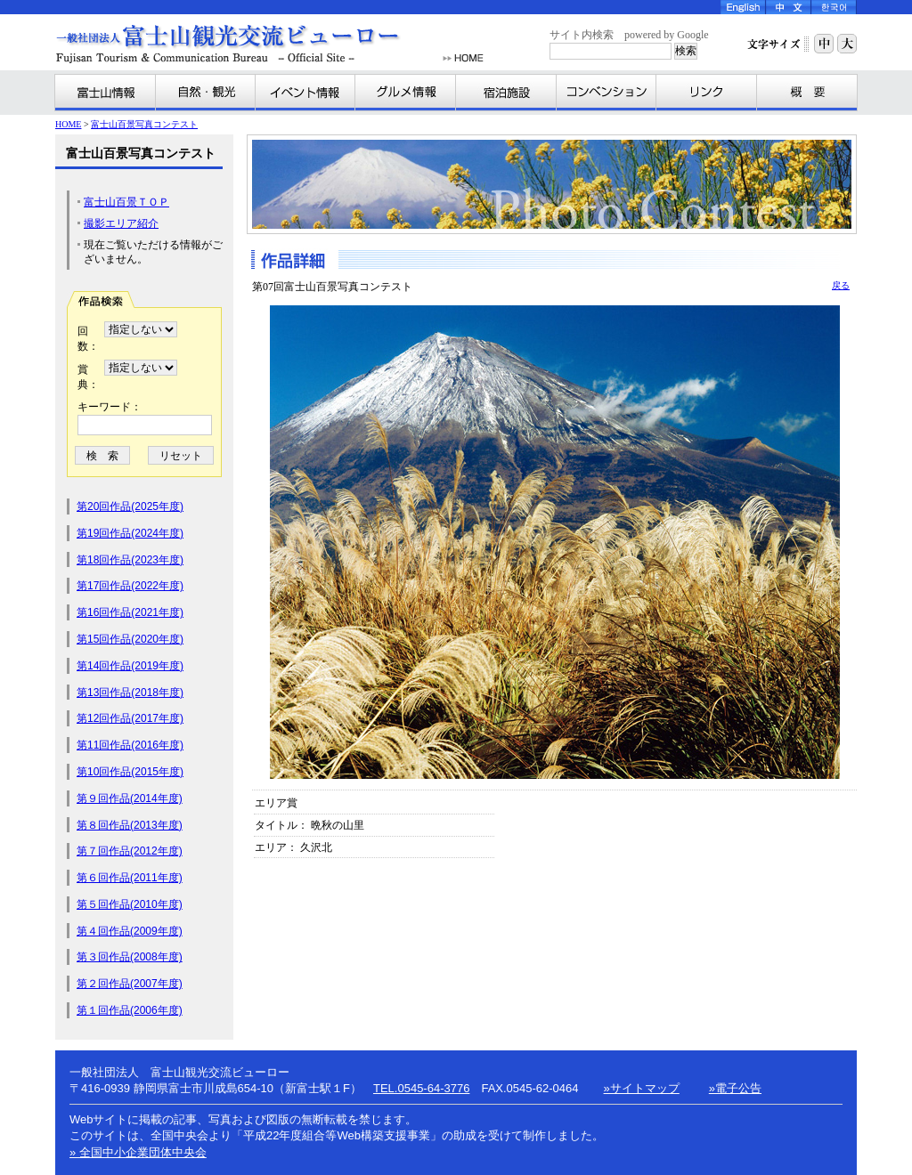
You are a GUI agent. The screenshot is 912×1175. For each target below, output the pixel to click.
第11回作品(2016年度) (130, 745)
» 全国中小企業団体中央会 (138, 1152)
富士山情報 (105, 92)
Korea (834, 7)
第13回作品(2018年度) (130, 692)
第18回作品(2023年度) (130, 560)
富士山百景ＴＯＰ (126, 202)
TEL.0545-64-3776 (421, 1088)
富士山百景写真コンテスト (144, 124)
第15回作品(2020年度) (130, 639)
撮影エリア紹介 (121, 223)
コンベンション (606, 92)
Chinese (788, 7)
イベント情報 (305, 92)
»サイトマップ (642, 1088)
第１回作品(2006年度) (130, 1010)
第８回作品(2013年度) (130, 825)
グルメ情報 (405, 92)
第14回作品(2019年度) (130, 666)
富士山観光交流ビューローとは (807, 92)
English (743, 7)
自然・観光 (206, 92)
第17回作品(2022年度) (130, 585)
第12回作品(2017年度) (130, 718)
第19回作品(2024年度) (130, 533)
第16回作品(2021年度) (130, 612)
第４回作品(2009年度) (130, 931)
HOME (463, 58)
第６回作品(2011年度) (130, 877)
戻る (841, 285)
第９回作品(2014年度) (130, 798)
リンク (706, 92)
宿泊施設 (506, 92)
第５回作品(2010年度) (130, 904)
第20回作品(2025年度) (130, 506)
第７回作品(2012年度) (130, 851)
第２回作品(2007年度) (130, 983)
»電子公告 (735, 1088)
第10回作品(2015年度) (130, 772)
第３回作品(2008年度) (130, 957)
